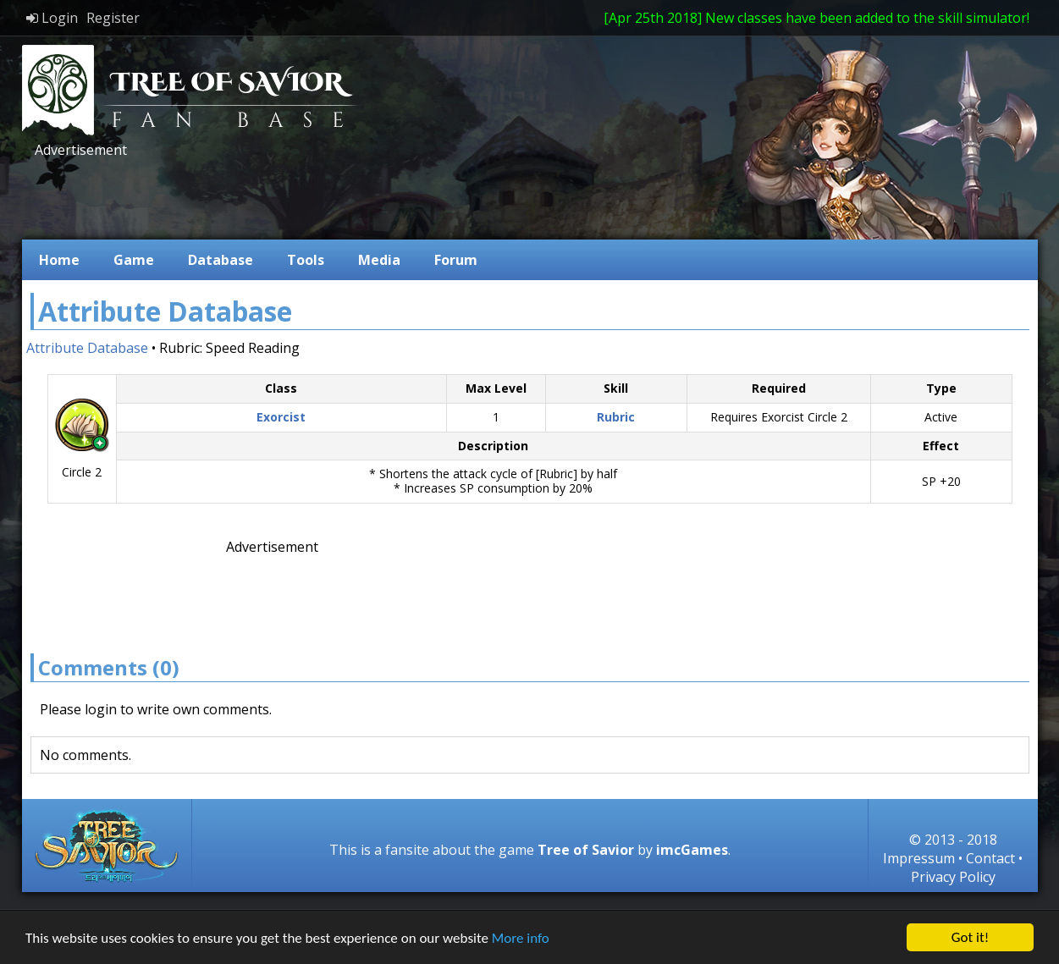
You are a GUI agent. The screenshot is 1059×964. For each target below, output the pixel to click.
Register (113, 17)
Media (379, 260)
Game (133, 260)
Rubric (616, 417)
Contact (990, 858)
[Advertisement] (338, 197)
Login (52, 17)
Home (59, 260)
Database (220, 260)
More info (520, 938)
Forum (455, 260)
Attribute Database (87, 348)
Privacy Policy (953, 877)
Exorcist (281, 417)
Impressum (919, 858)
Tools (305, 260)
